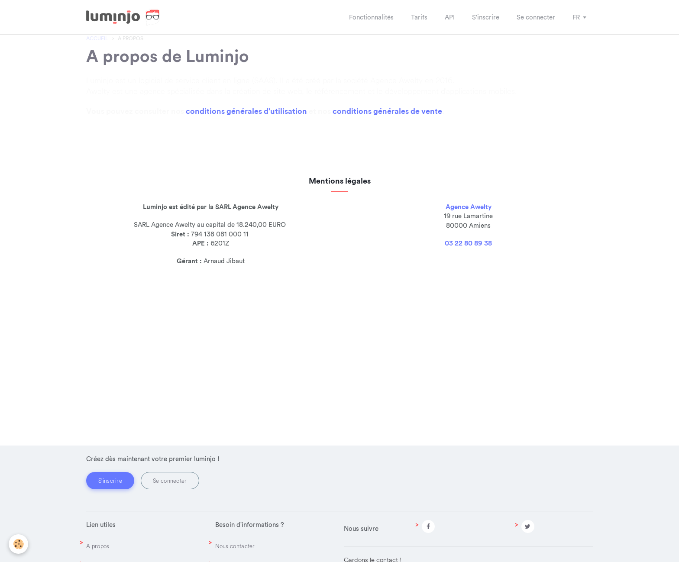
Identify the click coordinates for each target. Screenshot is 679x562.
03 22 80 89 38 (468, 300)
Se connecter (170, 480)
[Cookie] (18, 544)
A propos (97, 546)
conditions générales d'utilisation (246, 143)
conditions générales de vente (387, 143)
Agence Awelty (468, 263)
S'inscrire (110, 480)
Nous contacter (235, 546)
